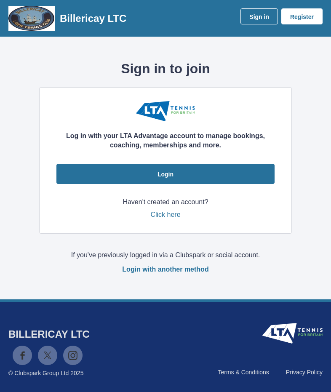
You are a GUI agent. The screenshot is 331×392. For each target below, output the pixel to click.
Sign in (259, 16)
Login (165, 174)
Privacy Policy (304, 372)
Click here (165, 214)
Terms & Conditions (243, 372)
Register (302, 16)
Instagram (73, 355)
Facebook (22, 355)
